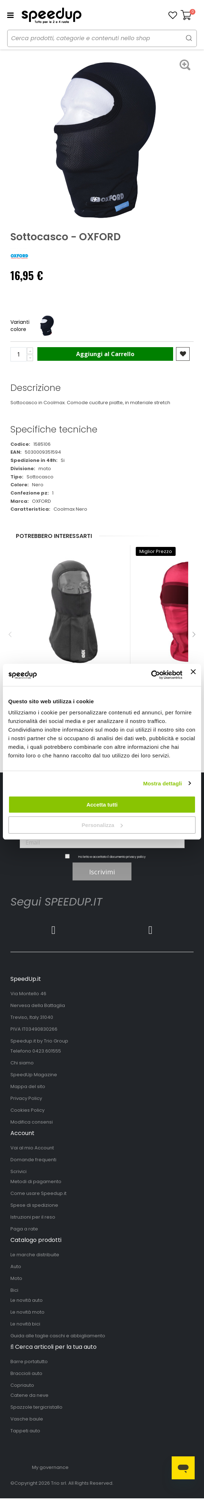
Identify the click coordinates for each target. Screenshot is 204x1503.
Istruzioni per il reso (32, 1217)
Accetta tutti (102, 805)
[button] (173, 15)
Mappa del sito (27, 1086)
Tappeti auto (25, 1430)
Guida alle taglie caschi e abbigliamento (57, 1335)
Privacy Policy (26, 1098)
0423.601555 (46, 1051)
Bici (14, 1290)
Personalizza (102, 825)
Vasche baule (26, 1418)
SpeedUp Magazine (33, 1074)
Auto (15, 1266)
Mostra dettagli (162, 783)
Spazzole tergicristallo (36, 1407)
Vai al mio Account (32, 1147)
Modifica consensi (31, 1122)
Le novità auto (26, 1300)
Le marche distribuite (34, 1254)
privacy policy (136, 857)
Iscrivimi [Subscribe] (102, 872)
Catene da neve (29, 1395)
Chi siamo (22, 1062)
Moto (16, 1278)
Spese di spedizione (34, 1205)
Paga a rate (24, 1228)
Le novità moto (27, 1312)
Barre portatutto (29, 1361)
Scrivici (18, 1171)
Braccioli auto (26, 1373)
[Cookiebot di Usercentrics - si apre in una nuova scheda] (151, 675)
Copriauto (22, 1385)
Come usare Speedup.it (38, 1193)
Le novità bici (25, 1323)
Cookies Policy (27, 1110)
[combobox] (102, 38)
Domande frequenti (33, 1159)
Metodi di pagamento (35, 1181)
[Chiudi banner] (193, 675)
